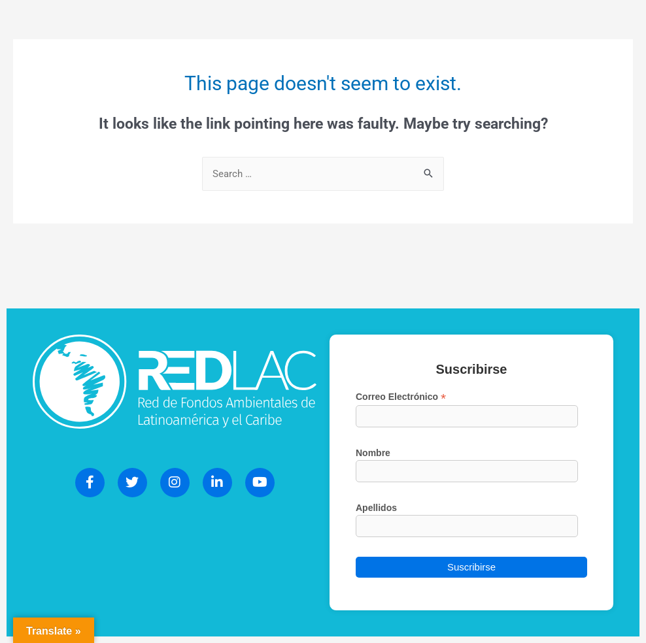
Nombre (373, 453)
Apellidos (376, 508)
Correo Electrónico (401, 397)
